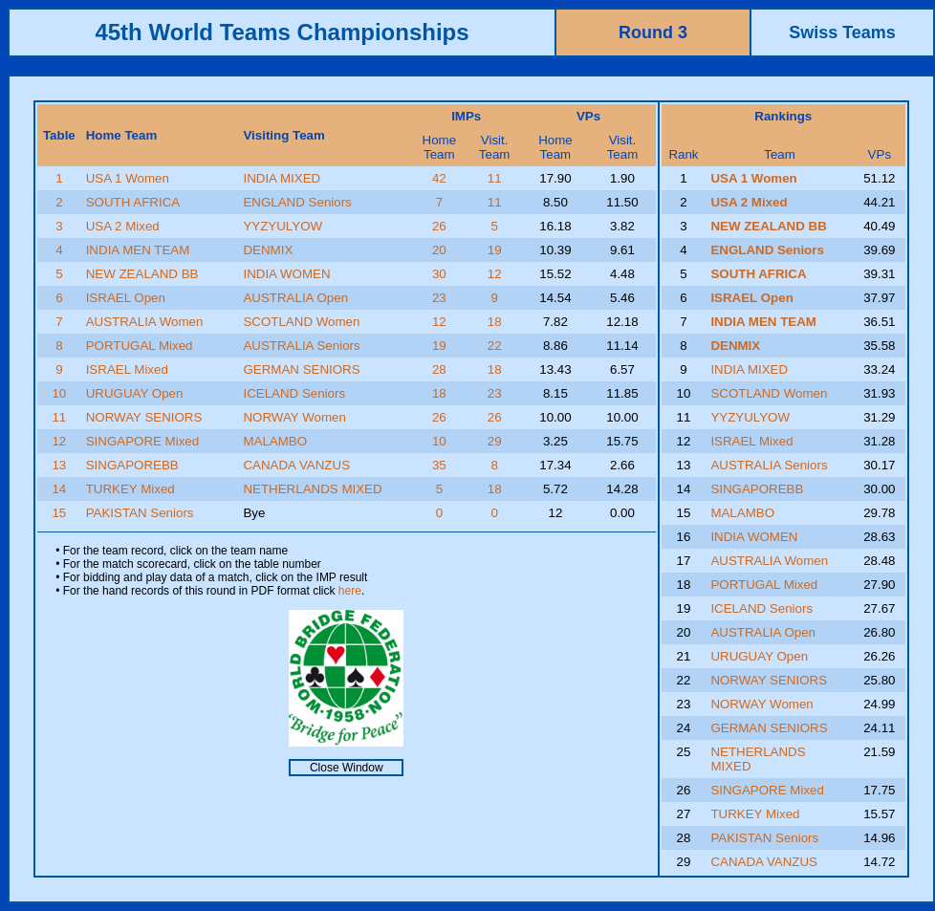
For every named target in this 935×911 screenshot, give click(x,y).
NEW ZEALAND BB (142, 274)
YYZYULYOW (282, 226)
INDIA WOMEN (286, 274)
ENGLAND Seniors (297, 202)
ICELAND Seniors (294, 393)
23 (439, 298)
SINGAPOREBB (132, 465)
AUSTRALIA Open (295, 298)
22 (495, 345)
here (349, 590)
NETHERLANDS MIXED (312, 489)
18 (495, 322)
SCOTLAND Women (301, 322)
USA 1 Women (127, 178)
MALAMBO (275, 441)
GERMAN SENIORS (301, 369)
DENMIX (268, 250)
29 (495, 441)
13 (59, 465)
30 (439, 274)
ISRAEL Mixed (127, 369)
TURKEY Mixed (130, 489)
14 (59, 489)
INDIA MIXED (281, 178)
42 (439, 178)
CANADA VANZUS (296, 465)
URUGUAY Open (135, 393)
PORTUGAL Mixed (139, 345)
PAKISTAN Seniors (140, 513)
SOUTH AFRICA (133, 202)
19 (495, 250)
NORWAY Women (294, 417)
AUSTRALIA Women (145, 322)
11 (495, 178)
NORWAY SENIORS (144, 417)
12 (495, 274)
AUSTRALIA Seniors (301, 345)
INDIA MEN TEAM (138, 250)
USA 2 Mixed (123, 226)
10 (59, 393)
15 (59, 513)
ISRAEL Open (125, 298)
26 (439, 226)
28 (439, 369)
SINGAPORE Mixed (143, 441)
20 (439, 250)
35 (439, 465)
